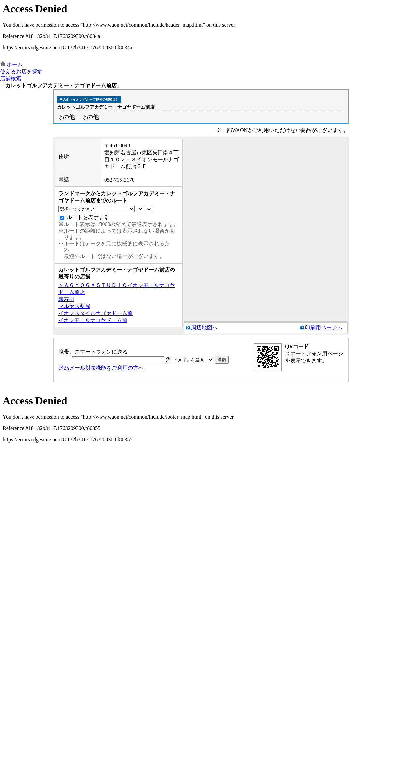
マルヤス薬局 (74, 306)
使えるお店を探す (21, 71)
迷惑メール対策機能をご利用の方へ (101, 368)
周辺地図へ (204, 327)
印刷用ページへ (323, 327)
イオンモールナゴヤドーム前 (92, 320)
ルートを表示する (88, 217)
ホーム (15, 64)
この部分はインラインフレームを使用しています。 (201, 30)
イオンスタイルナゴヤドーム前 (95, 313)
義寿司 (66, 299)
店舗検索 (10, 78)
